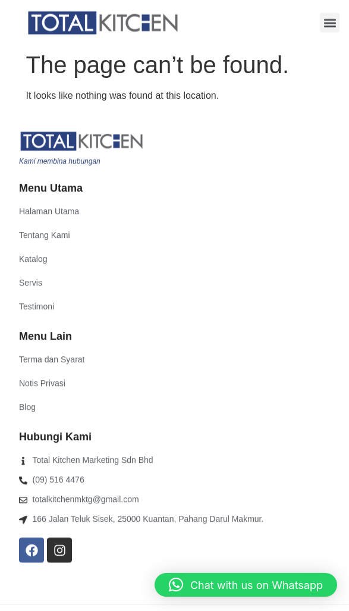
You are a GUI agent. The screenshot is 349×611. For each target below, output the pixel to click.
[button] (329, 22)
